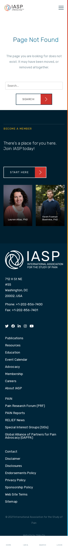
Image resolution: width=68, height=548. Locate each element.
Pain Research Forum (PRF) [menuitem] (25, 406)
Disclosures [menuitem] (13, 466)
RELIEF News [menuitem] (15, 420)
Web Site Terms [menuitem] (16, 494)
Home (8, 542)
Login (59, 542)
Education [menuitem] (12, 352)
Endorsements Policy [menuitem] (20, 473)
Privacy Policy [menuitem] (15, 480)
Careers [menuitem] (10, 381)
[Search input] (34, 86)
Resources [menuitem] (12, 345)
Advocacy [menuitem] (12, 367)
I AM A (25, 542)
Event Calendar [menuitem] (16, 360)
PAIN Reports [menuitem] (15, 413)
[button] (34, 99)
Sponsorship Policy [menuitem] (19, 487)
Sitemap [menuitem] (11, 502)
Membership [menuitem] (14, 374)
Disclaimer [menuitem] (12, 459)
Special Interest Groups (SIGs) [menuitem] (26, 427)
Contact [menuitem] (11, 451)
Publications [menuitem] (14, 338)
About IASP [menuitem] (13, 388)
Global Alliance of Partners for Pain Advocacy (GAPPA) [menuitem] (30, 436)
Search (42, 542)
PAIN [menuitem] (8, 399)
